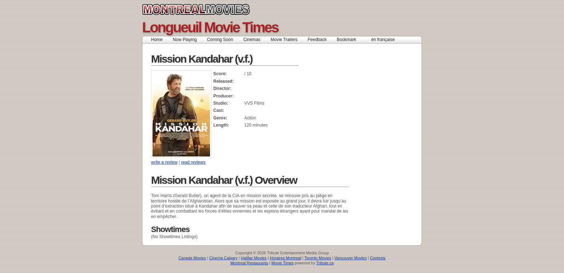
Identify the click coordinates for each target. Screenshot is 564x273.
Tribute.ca (325, 263)
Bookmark (349, 39)
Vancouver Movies (351, 258)
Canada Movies (192, 258)
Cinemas (251, 39)
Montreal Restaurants (249, 263)
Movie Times (283, 263)
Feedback (317, 39)
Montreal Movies (212, 9)
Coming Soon (220, 39)
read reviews (193, 162)
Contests (377, 258)
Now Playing (185, 39)
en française (383, 39)
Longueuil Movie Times (210, 27)
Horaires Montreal (285, 258)
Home (157, 39)
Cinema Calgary (223, 258)
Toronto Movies (317, 258)
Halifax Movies (254, 258)
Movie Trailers (283, 39)
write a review (164, 162)
